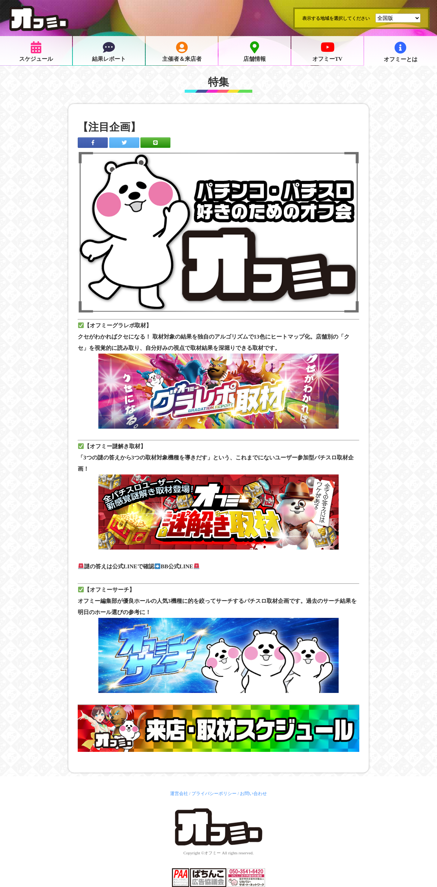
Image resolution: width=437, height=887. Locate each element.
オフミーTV (327, 52)
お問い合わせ (253, 793)
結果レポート (109, 52)
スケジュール (36, 52)
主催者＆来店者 (182, 52)
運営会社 (179, 793)
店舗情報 (254, 52)
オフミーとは (400, 52)
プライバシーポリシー (214, 793)
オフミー (212, 853)
